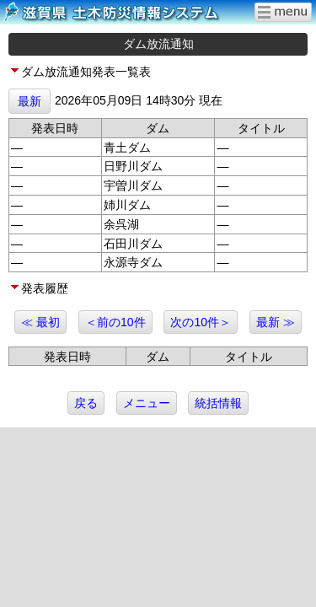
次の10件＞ (200, 322)
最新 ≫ (275, 322)
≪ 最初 (40, 322)
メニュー (146, 403)
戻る (86, 403)
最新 (29, 101)
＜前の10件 (115, 322)
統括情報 (218, 403)
